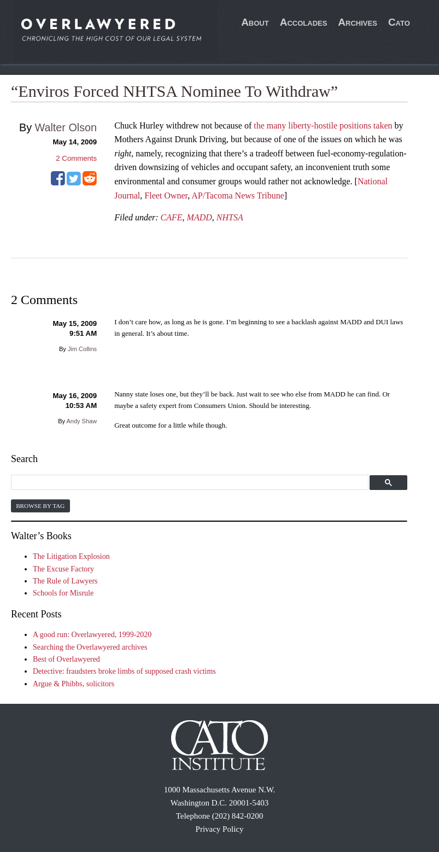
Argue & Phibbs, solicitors (73, 684)
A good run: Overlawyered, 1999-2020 (92, 635)
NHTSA (229, 217)
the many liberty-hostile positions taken (323, 125)
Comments (76, 158)
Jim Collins (82, 349)
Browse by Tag (40, 506)
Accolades (303, 22)
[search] (188, 482)
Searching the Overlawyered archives (90, 647)
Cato (399, 22)
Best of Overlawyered (66, 659)
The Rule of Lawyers (65, 581)
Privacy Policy (220, 829)
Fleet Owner (166, 195)
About (255, 22)
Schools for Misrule (63, 593)
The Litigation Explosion (71, 556)
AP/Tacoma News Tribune (237, 195)
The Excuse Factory (63, 569)
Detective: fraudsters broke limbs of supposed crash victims (124, 671)
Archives (357, 22)
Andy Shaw (81, 421)
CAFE (172, 217)
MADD (199, 217)
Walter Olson (66, 127)
